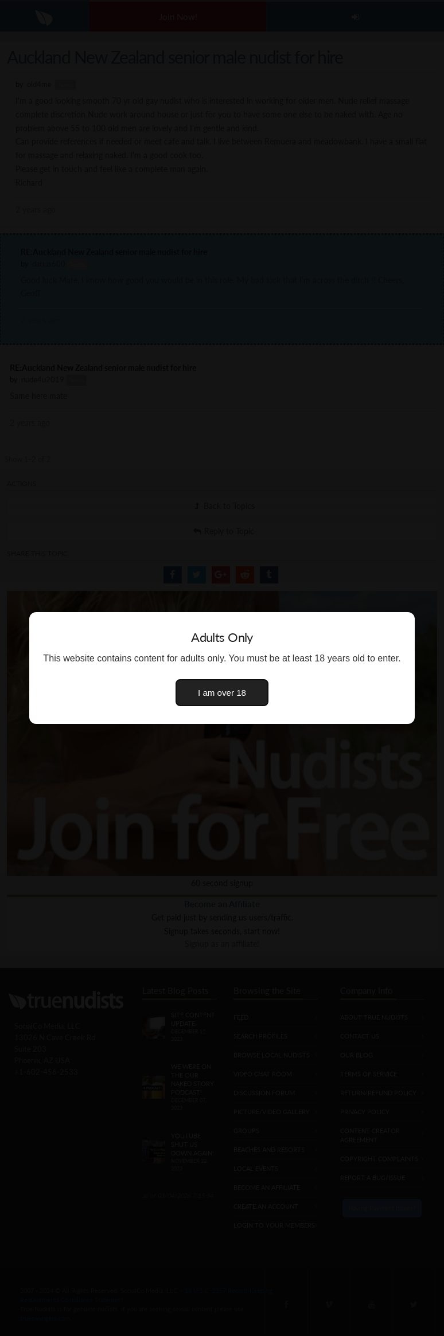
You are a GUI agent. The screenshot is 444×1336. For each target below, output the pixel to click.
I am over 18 (222, 693)
